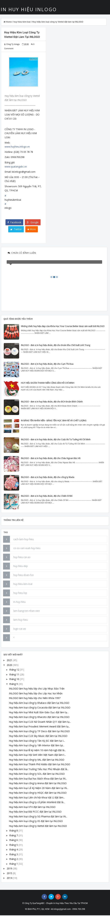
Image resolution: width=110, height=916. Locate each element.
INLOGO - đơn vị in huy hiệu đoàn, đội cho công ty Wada (47, 477)
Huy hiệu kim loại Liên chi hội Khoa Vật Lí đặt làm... (37, 798)
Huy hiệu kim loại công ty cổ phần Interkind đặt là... (37, 802)
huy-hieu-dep (20, 566)
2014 (9, 878)
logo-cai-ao (19, 629)
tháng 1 (13, 864)
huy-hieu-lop (20, 593)
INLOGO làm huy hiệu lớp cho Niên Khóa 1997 (34, 698)
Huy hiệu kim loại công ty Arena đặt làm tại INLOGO (38, 784)
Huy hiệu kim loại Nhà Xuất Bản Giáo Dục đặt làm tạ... (39, 713)
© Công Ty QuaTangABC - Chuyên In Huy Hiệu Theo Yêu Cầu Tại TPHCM (55, 904)
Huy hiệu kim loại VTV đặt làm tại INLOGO (32, 807)
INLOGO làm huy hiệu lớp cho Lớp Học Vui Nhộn (35, 694)
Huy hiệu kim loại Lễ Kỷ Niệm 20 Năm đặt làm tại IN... (38, 788)
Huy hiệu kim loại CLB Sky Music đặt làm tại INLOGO (38, 736)
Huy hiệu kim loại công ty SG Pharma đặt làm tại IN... (38, 817)
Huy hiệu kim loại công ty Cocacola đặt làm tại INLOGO (39, 708)
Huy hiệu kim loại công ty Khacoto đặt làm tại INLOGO (39, 717)
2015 (9, 874)
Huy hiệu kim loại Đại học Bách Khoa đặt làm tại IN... (38, 779)
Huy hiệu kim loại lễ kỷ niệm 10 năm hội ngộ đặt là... (37, 750)
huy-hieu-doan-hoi (23, 575)
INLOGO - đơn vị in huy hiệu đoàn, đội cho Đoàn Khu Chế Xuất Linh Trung (55, 345)
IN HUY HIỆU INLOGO (29, 10)
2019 (9, 869)
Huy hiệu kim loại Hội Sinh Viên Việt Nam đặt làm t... (37, 755)
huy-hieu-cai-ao (21, 557)
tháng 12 (14, 670)
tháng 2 (13, 859)
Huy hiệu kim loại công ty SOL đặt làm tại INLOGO (37, 774)
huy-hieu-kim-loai (22, 584)
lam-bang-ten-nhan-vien (26, 611)
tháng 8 (13, 831)
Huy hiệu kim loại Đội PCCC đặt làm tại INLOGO (35, 812)
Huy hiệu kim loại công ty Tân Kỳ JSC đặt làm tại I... (37, 741)
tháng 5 (13, 845)
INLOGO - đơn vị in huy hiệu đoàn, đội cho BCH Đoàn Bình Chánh (52, 402)
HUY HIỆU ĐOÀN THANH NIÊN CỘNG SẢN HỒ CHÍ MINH (47, 383)
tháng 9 (13, 684)
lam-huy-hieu (20, 620)
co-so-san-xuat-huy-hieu (26, 548)
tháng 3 (13, 855)
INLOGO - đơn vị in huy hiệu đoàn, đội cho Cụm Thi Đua (47, 364)
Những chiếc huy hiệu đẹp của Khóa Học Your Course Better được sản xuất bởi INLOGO (63, 326)
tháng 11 (14, 675)
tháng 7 (13, 836)
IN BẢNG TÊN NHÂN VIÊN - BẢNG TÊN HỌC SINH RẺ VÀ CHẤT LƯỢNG (53, 421)
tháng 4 (13, 850)
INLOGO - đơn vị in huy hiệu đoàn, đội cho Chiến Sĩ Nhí (46, 496)
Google (32, 223)
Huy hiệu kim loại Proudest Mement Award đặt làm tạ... (39, 727)
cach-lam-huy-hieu (23, 539)
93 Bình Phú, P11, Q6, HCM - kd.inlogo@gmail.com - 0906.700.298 (55, 910)
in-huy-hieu (19, 602)
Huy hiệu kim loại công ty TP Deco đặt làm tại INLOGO (39, 732)
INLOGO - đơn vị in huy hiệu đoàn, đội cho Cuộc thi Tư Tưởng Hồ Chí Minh (55, 440)
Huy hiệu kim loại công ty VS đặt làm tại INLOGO (36, 821)
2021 (9, 660)
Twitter (16, 230)
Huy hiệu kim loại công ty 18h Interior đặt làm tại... (36, 746)
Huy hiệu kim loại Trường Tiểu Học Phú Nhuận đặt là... (39, 769)
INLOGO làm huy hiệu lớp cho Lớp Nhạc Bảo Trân (36, 689)
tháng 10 (14, 679)
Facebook (14, 223)
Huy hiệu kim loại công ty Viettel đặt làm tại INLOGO (38, 826)
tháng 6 (13, 840)
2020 (9, 665)
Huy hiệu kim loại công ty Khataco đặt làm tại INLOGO (39, 703)
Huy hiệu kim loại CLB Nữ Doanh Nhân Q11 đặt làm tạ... (40, 722)
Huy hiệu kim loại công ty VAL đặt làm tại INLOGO (36, 760)
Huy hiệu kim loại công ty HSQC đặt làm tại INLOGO (38, 793)
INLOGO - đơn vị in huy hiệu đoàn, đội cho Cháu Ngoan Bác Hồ (50, 458)
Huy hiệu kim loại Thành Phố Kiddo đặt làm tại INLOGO (39, 765)
